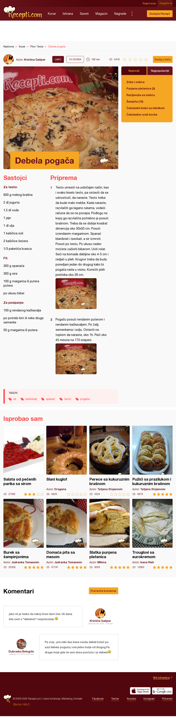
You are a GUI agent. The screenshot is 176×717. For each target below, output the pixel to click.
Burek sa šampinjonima (23, 534)
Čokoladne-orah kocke (141, 114)
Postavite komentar (104, 590)
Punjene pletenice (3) (140, 88)
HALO (26, 705)
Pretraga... (138, 13)
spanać (50, 398)
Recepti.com (23, 12)
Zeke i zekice (135, 82)
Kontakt (78, 699)
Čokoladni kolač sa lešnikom (145, 108)
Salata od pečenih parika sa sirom (23, 461)
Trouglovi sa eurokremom (152, 534)
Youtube (131, 699)
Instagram (149, 699)
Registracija (149, 3)
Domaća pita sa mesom (66, 534)
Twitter (115, 699)
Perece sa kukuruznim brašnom (109, 461)
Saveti (84, 13)
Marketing (67, 699)
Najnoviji (133, 70)
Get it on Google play (162, 691)
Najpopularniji (160, 70)
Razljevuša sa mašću (140, 95)
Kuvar (52, 13)
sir (14, 398)
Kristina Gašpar (34, 59)
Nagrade (120, 13)
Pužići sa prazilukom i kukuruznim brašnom (152, 461)
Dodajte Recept (160, 13)
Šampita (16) (134, 101)
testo (67, 398)
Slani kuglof (66, 461)
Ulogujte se (166, 3)
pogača (85, 398)
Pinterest (167, 699)
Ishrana (68, 13)
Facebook (98, 699)
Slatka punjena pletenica (109, 534)
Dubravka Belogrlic (21, 651)
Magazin (101, 13)
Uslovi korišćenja (51, 699)
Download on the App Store (140, 691)
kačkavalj (31, 398)
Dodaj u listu (163, 59)
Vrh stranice (161, 678)
